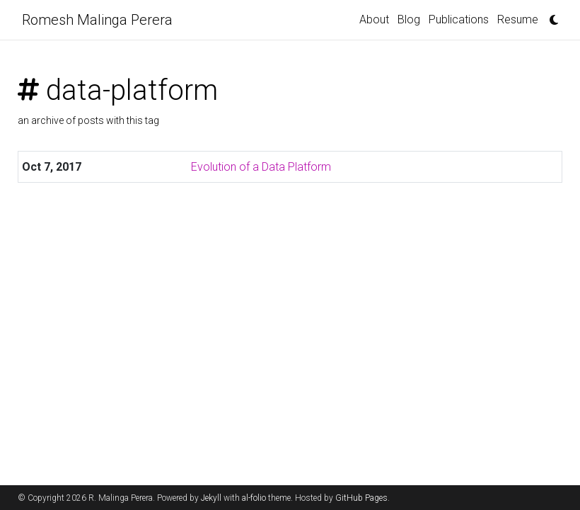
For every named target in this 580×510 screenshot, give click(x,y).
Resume (517, 19)
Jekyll (211, 498)
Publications (459, 19)
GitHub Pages (361, 498)
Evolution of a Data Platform (261, 167)
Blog (409, 19)
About (374, 19)
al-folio (254, 498)
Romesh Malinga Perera (97, 19)
